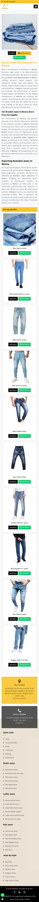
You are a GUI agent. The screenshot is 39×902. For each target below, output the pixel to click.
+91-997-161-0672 (8, 2)
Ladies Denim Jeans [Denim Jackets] (12, 804)
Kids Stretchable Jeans (13, 838)
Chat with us (19, 57)
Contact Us (19, 724)
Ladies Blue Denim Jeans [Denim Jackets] (14, 808)
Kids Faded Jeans (11, 835)
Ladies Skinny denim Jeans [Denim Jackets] (14, 815)
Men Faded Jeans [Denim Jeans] (11, 784)
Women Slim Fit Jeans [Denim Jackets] (13, 819)
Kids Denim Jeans (11, 831)
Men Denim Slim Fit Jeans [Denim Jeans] (14, 773)
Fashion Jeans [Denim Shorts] (10, 877)
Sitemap (8, 754)
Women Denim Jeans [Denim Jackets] (12, 800)
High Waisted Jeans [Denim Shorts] (12, 880)
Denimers (15, 889)
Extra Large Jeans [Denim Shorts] (11, 865)
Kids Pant (8, 850)
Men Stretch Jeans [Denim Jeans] (11, 781)
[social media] (14, 892)
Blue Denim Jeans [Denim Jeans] (11, 777)
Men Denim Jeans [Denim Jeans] (11, 770)
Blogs (7, 746)
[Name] (36, 6)
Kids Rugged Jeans (12, 842)
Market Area (9, 758)
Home (7, 739)
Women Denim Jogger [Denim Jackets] (13, 811)
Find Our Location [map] (19, 697)
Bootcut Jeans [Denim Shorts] (10, 869)
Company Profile (11, 743)
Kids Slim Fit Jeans (11, 846)
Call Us (12, 53)
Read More (13, 253)
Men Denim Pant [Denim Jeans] (11, 788)
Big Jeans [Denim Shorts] (8, 862)
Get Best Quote (24, 53)
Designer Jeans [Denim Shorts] (10, 873)
